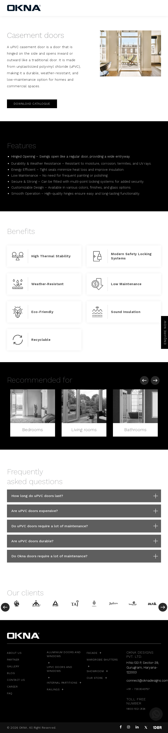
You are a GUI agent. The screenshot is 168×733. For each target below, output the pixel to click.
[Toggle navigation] (158, 8)
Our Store (95, 677)
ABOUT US (14, 652)
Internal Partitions (62, 682)
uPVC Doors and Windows (59, 669)
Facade (92, 652)
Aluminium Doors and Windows (64, 654)
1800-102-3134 (136, 708)
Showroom (95, 671)
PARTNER (13, 659)
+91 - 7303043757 (138, 689)
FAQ (9, 693)
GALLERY (13, 666)
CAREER (12, 686)
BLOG (11, 673)
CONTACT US (16, 679)
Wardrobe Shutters (102, 659)
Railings (53, 689)
